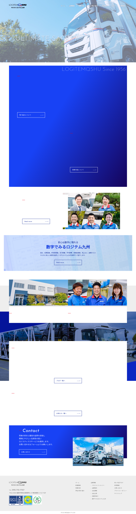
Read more (28, 221)
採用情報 (116, 485)
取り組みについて (25, 115)
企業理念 (94, 488)
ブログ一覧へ (60, 381)
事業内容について (78, 170)
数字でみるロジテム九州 (99, 499)
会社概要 (94, 490)
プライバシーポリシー (120, 490)
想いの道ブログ (118, 482)
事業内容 (78, 488)
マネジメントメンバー (98, 485)
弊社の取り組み (80, 490)
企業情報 (93, 482)
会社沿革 (94, 493)
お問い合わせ (25, 452)
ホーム (77, 482)
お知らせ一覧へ (61, 413)
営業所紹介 (95, 496)
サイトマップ (118, 493)
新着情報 (78, 485)
